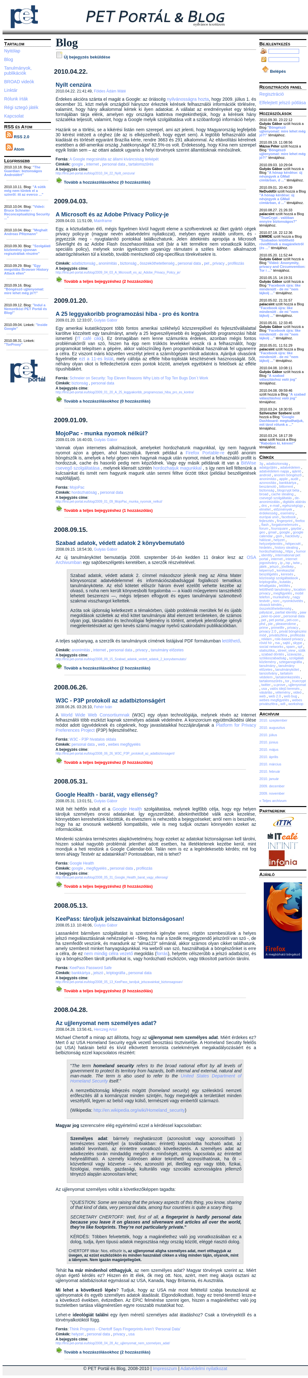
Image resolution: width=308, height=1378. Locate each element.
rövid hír (266, 643)
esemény (288, 513)
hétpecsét (293, 544)
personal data (114, 164)
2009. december (272, 786)
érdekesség (268, 513)
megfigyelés (97, 868)
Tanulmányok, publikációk (18, 70)
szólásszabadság (273, 658)
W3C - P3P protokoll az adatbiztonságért (110, 700)
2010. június (268, 742)
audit (295, 479)
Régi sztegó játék (21, 107)
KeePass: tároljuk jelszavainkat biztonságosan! (120, 919)
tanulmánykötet (287, 669)
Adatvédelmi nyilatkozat (203, 1368)
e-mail (275, 505)
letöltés (285, 585)
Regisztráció (271, 94)
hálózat (265, 540)
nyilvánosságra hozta (188, 99)
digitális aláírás (294, 502)
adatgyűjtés (268, 467)
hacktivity (292, 536)
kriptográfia (116, 973)
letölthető (231, 640)
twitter (266, 685)
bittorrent (286, 486)
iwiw (297, 563)
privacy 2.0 (268, 631)
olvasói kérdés (271, 605)
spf (300, 646)
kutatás (286, 582)
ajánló (297, 471)
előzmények (283, 509)
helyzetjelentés (271, 544)
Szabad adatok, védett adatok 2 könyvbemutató (120, 543)
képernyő (267, 570)
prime (264, 627)
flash (265, 524)
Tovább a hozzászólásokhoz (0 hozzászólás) (103, 182)
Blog (8, 59)
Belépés (274, 71)
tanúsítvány (268, 673)
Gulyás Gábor (105, 320)
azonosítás (268, 483)
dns (264, 505)
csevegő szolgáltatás (276, 498)
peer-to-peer (271, 616)
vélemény (283, 692)
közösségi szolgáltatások (279, 578)
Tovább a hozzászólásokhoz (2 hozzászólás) (103, 668)
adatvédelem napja (274, 471)
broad (264, 494)
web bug (291, 696)
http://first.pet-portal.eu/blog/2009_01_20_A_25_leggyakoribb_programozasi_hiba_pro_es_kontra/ (125, 392)
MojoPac (77, 487)
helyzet (78, 1334)
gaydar (297, 528)
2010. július (268, 735)
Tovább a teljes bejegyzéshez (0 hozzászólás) (104, 762)
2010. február (269, 771)
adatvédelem (290, 467)
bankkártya (81, 973)
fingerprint (285, 521)
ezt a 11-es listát (96, 358)
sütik (301, 650)
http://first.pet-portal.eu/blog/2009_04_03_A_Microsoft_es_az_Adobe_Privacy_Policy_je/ (118, 272)
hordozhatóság (85, 492)
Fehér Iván (103, 707)
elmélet (265, 509)
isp (288, 563)
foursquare (280, 528)
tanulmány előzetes (167, 650)
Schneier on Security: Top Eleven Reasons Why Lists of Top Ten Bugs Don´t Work (139, 378)
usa (132, 1334)
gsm (279, 536)
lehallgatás (268, 585)
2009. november (272, 793)
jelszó (99, 973)
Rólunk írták (16, 98)
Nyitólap (12, 50)
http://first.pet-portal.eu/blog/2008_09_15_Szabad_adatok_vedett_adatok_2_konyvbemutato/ (121, 659)
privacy (219, 263)
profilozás (236, 263)
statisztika (267, 650)
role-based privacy (289, 639)
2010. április (268, 757)
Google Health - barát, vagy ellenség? (107, 794)
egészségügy (293, 505)
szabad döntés (273, 654)
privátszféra (278, 635)
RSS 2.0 (17, 136)
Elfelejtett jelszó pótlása (282, 102)
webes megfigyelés (124, 744)
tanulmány (267, 666)
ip (282, 563)
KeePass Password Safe (91, 968)
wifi (283, 704)
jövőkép (288, 566)
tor (287, 681)
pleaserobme (286, 624)
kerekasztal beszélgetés (276, 572)
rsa (278, 643)
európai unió (269, 517)
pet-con (293, 620)
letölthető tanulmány (275, 589)
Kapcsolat (14, 116)
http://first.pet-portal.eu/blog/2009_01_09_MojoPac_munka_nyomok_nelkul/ (109, 501)
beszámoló (268, 486)
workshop (295, 704)
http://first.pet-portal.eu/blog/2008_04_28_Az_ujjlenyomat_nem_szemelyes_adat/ (113, 1343)
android (265, 475)
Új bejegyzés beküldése (83, 57)
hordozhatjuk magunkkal (177, 468)
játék (263, 566)
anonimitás (108, 263)
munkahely (281, 597)
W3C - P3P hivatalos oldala (93, 739)
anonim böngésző (288, 475)
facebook (289, 517)
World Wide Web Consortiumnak (95, 714)
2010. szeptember (273, 720)
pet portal (277, 620)
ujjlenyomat (297, 685)
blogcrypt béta (288, 490)
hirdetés (266, 547)
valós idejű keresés (285, 688)
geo (262, 532)
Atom (15, 149)
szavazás (295, 654)
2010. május (268, 749)
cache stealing (282, 494)
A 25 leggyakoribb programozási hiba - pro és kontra (127, 314)
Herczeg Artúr (105, 1029)
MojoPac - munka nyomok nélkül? (102, 433)
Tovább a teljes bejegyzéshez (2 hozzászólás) (104, 281)
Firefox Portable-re (205, 452)
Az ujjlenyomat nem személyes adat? (106, 1023)
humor (301, 551)
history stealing (287, 547)
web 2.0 (275, 696)
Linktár (11, 90)
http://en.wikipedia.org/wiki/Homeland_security (139, 1110)
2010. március (270, 764)
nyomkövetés (293, 601)
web (102, 744)
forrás (162, 953)
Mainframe (103, 221)
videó (297, 692)
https (289, 551)
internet (93, 164)
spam (291, 646)
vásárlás (266, 692)
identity (267, 555)
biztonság (129, 263)
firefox (300, 521)
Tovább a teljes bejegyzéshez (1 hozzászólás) (104, 510)
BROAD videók (19, 81)
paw (303, 612)
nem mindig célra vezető (108, 953)
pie (271, 624)
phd (262, 624)
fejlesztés (267, 521)
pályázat (266, 612)
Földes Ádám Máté (110, 91)
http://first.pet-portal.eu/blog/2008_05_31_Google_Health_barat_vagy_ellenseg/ (112, 877)
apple (284, 479)
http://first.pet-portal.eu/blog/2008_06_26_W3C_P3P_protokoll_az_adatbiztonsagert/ (115, 753)
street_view (286, 650)
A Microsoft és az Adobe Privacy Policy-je (112, 214)
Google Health (127, 808)
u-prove (280, 685)
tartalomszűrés (141, 164)
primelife (278, 627)
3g (261, 463)
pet (207, 263)
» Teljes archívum (272, 801)
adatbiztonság (84, 263)
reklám (267, 639)
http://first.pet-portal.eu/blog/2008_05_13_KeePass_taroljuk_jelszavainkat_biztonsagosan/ (119, 982)
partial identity (286, 612)
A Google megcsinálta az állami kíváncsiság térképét (113, 159)
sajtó (287, 643)
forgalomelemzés (285, 524)
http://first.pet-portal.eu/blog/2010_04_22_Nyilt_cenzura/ (95, 173)
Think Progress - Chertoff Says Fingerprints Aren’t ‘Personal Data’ (125, 1329)
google (78, 164)
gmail (272, 532)
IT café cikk (89, 338)
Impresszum (165, 1368)
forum (264, 528)
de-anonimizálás (279, 500)
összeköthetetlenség (158, 263)
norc (276, 601)
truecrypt (299, 681)
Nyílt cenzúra (73, 85)
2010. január (269, 779)
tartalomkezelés (288, 677)
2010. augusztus (272, 728)
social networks (271, 646)
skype (298, 643)
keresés (287, 574)
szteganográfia (291, 662)
